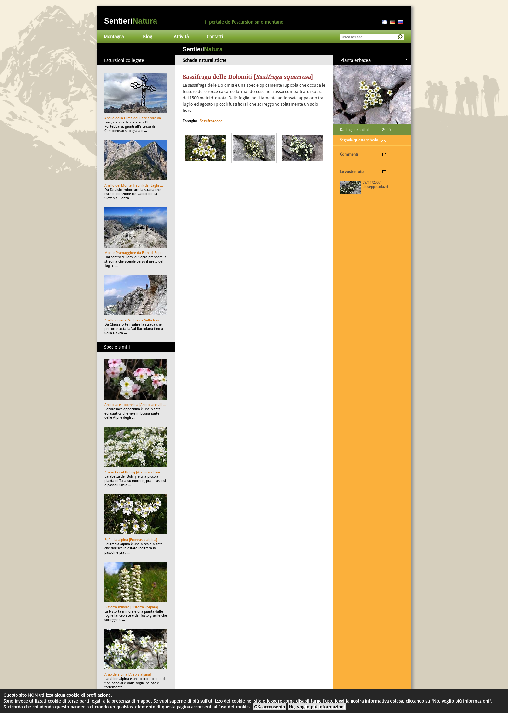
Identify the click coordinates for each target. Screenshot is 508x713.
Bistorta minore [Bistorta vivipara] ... (133, 607)
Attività (181, 36)
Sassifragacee (211, 121)
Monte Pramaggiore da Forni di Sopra (134, 253)
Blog (147, 36)
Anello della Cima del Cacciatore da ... (134, 118)
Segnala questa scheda (359, 140)
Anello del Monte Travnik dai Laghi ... (133, 185)
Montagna (114, 36)
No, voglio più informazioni (317, 706)
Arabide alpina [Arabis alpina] (127, 674)
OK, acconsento (269, 706)
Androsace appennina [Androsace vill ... (135, 405)
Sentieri (130, 21)
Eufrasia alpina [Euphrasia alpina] (130, 540)
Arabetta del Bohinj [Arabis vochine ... (134, 472)
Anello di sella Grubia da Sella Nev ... (133, 320)
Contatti (215, 36)
